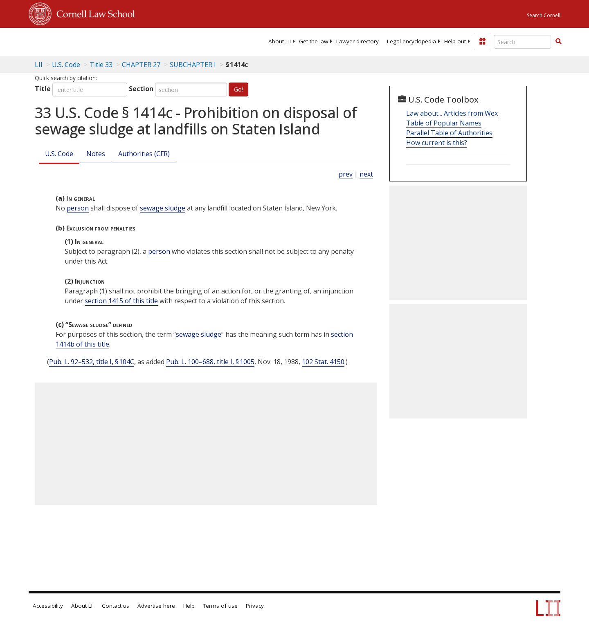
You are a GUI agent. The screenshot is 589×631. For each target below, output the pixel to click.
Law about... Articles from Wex (452, 113)
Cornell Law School (93, 12)
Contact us (115, 605)
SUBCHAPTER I (193, 64)
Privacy (255, 605)
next (366, 174)
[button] (558, 41)
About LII (279, 41)
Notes (95, 153)
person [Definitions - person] (78, 208)
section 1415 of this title (121, 300)
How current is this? (436, 142)
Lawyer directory (357, 41)
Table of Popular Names (443, 123)
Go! (238, 89)
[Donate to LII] (482, 41)
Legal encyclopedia (411, 41)
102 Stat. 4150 (323, 361)
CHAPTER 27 (141, 64)
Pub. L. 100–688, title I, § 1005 (210, 361)
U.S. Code (59, 153)
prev (346, 174)
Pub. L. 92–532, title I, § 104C (91, 361)
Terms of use (220, 605)
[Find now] (558, 41)
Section (141, 88)
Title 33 (101, 64)
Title (43, 88)
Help (189, 605)
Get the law (313, 41)
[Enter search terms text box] (522, 42)
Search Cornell (543, 15)
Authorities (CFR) (144, 153)
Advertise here (156, 605)
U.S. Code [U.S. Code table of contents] (66, 64)
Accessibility (48, 605)
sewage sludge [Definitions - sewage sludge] (162, 208)
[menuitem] (279, 41)
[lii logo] (120, 41)
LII (39, 64)
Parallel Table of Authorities (449, 132)
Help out (455, 41)
